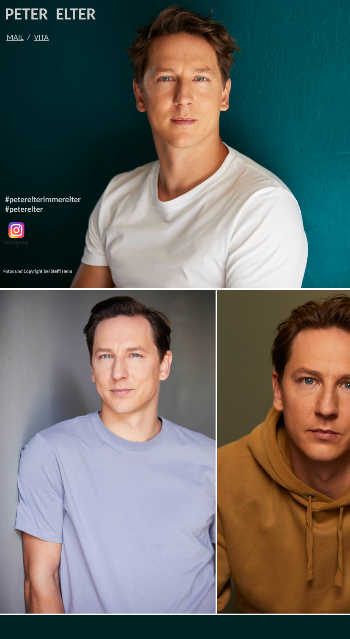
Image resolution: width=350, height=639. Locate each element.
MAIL (14, 37)
